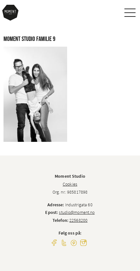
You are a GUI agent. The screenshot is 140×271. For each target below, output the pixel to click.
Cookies (70, 184)
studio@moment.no (76, 212)
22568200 (78, 220)
